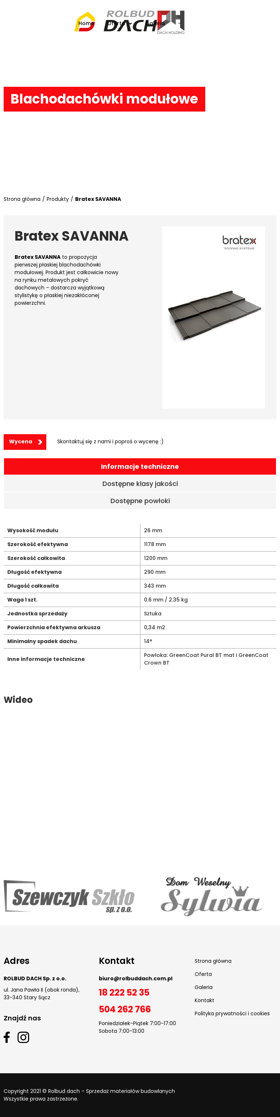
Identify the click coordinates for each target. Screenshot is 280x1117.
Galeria (204, 987)
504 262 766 (125, 1009)
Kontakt (204, 1000)
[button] (25, 442)
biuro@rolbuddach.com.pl (135, 978)
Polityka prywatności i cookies (232, 1013)
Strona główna (22, 199)
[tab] (140, 466)
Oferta (203, 974)
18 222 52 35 (124, 992)
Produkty (58, 199)
